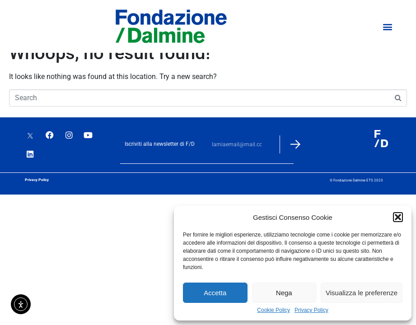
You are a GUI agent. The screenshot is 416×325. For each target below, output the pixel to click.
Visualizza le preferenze (361, 293)
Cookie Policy (273, 310)
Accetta (215, 293)
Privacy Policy (311, 310)
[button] (397, 217)
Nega (284, 293)
